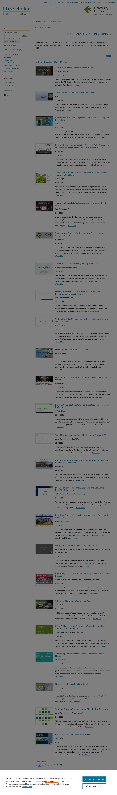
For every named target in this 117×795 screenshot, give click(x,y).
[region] (58, 782)
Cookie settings (52, 784)
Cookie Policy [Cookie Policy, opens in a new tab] (27, 787)
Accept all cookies (94, 779)
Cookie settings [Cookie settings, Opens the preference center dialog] (94, 786)
